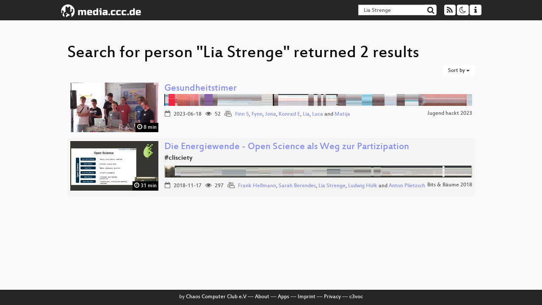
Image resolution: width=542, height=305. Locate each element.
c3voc (356, 297)
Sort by (459, 71)
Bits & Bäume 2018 (449, 185)
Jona (270, 114)
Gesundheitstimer (200, 88)
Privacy (332, 297)
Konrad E (289, 114)
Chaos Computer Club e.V (216, 297)
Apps (283, 297)
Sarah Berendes (297, 186)
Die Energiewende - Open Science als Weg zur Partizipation (286, 147)
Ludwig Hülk (362, 186)
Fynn (257, 114)
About (262, 297)
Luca (317, 114)
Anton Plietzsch (407, 186)
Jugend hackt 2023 (449, 113)
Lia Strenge (332, 186)
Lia (306, 114)
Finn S (242, 114)
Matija (342, 114)
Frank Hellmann (257, 186)
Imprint (306, 297)
